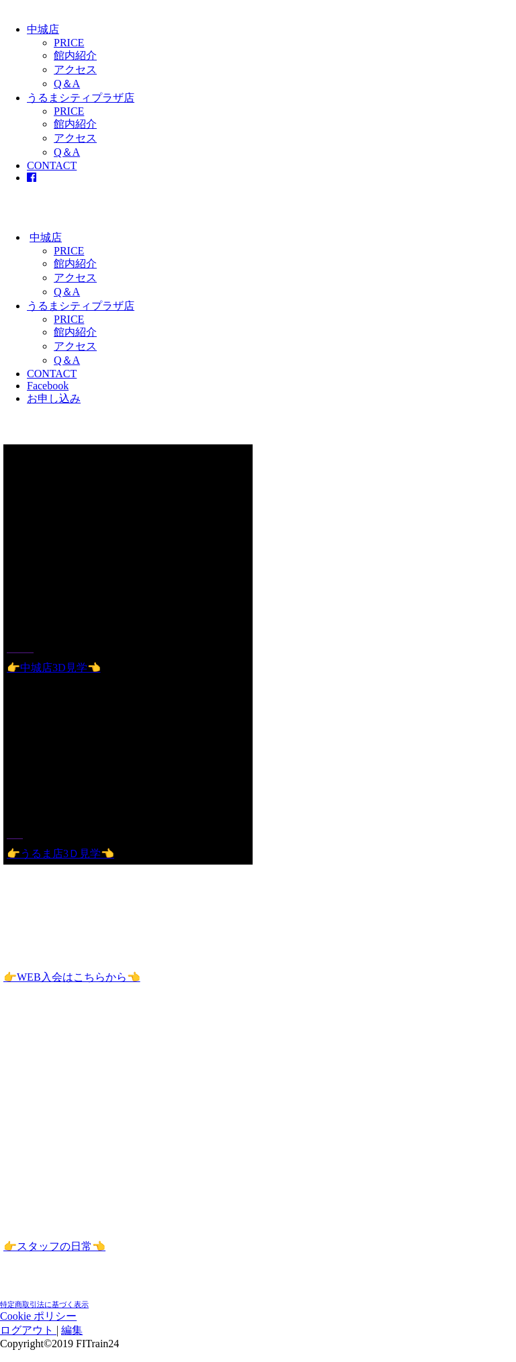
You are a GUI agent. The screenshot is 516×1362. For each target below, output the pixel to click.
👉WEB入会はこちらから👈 (71, 977)
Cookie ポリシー (38, 1316)
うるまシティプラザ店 (80, 97)
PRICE (69, 42)
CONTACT (52, 165)
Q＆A (67, 83)
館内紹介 (75, 55)
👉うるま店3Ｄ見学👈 (60, 853)
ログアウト (28, 1330)
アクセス (75, 69)
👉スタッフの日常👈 (54, 1246)
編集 (72, 1330)
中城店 (43, 29)
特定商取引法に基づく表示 (44, 1304)
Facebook (48, 385)
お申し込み (54, 398)
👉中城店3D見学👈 (54, 667)
